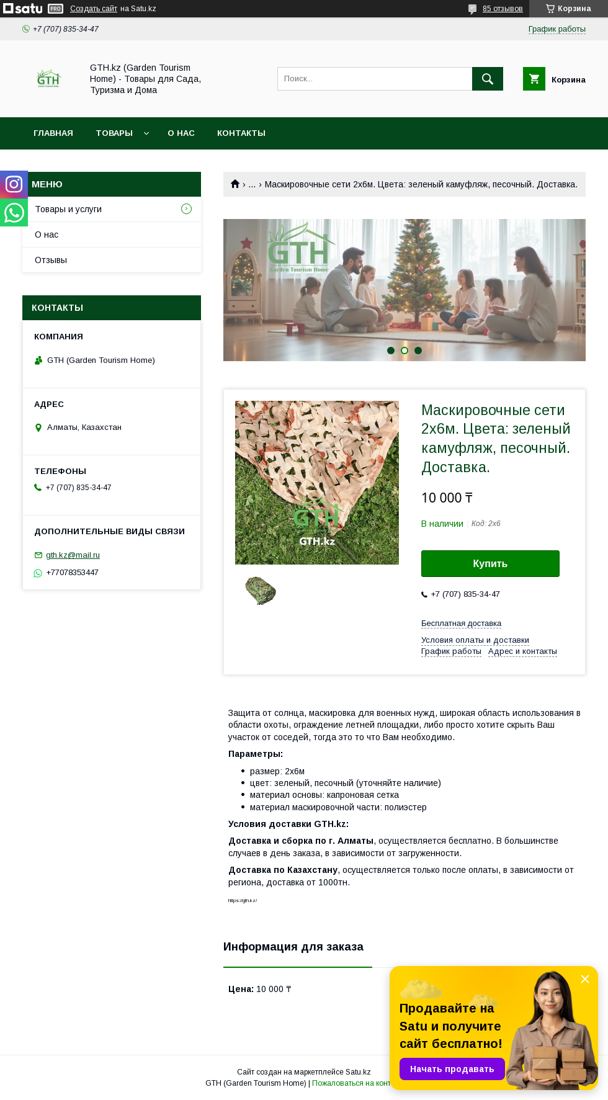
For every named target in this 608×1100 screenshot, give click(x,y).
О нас (181, 133)
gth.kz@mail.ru (73, 555)
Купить (490, 563)
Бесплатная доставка (461, 623)
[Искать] (487, 79)
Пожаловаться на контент (357, 1083)
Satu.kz (358, 1072)
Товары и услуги (68, 209)
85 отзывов (503, 8)
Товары (114, 133)
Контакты (241, 133)
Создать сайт (93, 8)
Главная (53, 133)
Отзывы (51, 260)
